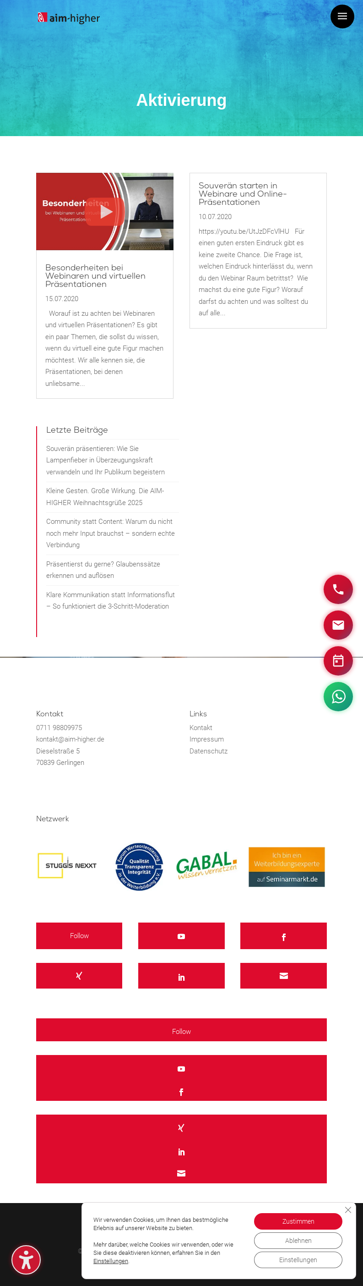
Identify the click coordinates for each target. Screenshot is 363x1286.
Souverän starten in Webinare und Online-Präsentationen (243, 194)
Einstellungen (110, 1261)
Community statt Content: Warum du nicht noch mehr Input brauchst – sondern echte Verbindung (110, 533)
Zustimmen (298, 1221)
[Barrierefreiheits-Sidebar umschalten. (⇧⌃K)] (26, 1260)
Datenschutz (209, 751)
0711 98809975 (59, 728)
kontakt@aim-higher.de (70, 739)
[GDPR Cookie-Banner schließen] (348, 1210)
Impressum (207, 739)
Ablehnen (298, 1240)
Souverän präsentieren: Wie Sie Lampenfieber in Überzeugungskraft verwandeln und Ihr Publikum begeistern (105, 460)
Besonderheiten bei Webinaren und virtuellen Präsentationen (95, 276)
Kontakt (201, 728)
